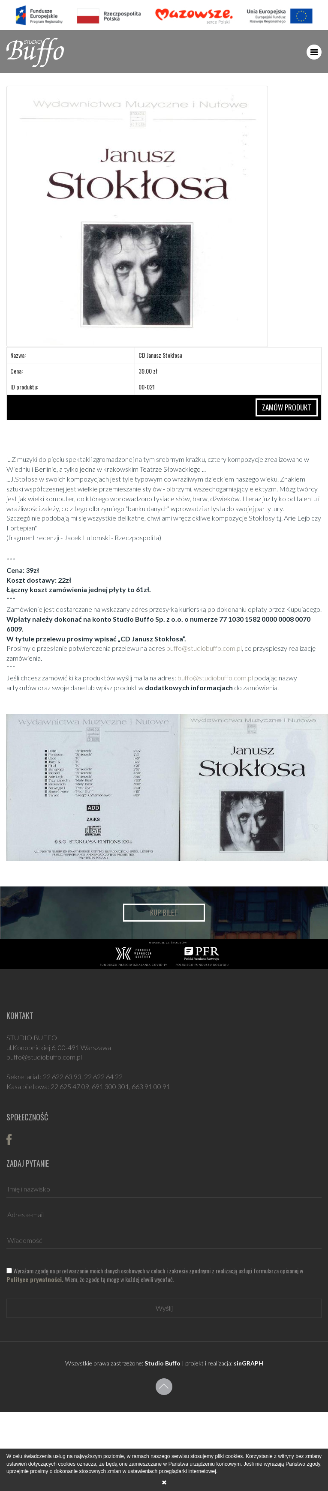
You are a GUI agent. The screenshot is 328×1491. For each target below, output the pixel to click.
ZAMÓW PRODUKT (286, 407)
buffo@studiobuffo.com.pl (204, 648)
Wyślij (164, 1308)
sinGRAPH (248, 1363)
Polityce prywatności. (34, 1279)
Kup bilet (164, 912)
